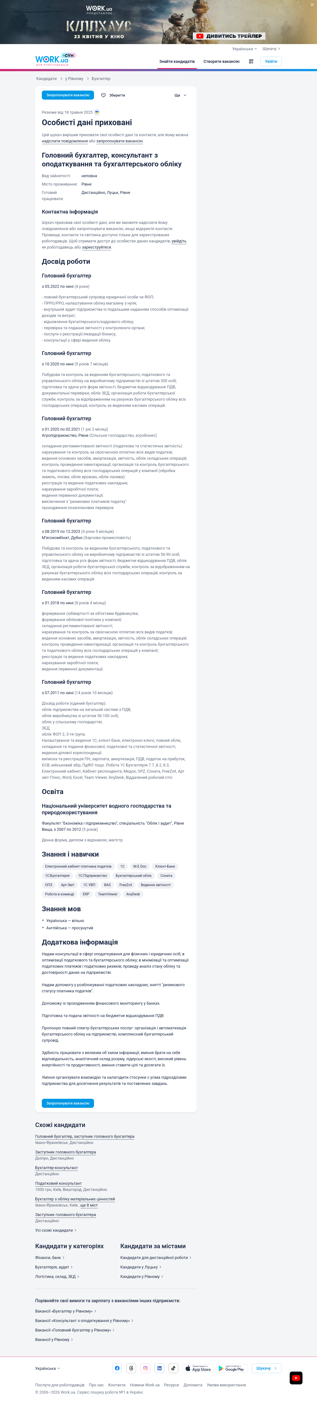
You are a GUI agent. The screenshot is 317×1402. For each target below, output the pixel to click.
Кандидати (156, 1258)
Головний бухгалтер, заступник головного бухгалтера (85, 1137)
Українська (48, 1368)
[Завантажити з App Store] (198, 1368)
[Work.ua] (51, 61)
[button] (251, 61)
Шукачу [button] (267, 1368)
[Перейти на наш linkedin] (159, 1368)
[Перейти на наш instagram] (145, 1368)
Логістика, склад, (58, 1277)
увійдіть (179, 241)
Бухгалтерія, (54, 1267)
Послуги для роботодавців (60, 1385)
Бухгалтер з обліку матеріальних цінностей (75, 1199)
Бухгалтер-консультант (56, 1168)
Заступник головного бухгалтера (65, 1152)
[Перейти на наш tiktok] (173, 1368)
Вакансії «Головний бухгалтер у (75, 1330)
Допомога (193, 1385)
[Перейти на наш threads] (131, 1368)
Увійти (271, 61)
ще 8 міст (89, 1205)
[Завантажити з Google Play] (232, 1368)
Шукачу (272, 49)
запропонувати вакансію (119, 141)
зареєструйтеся (96, 247)
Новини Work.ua (145, 1385)
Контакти (116, 1385)
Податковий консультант (58, 1184)
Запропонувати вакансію (69, 95)
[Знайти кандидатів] (177, 61)
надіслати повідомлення (65, 141)
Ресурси (171, 1385)
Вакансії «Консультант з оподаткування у (85, 1321)
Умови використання (226, 1385)
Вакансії (55, 1340)
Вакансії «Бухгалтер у (66, 1311)
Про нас (96, 1385)
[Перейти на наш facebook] (117, 1368)
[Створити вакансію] (221, 61)
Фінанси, (50, 1258)
